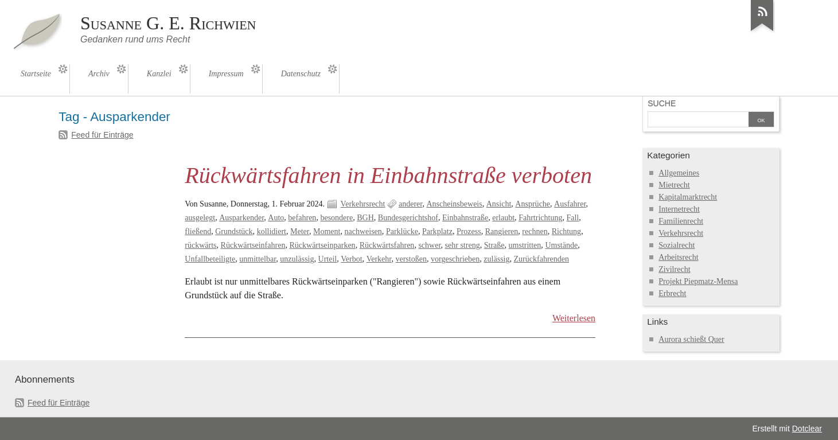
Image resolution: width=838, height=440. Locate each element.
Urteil (327, 259)
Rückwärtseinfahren (253, 245)
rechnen (534, 231)
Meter (299, 231)
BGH (365, 217)
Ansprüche (532, 204)
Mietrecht (673, 185)
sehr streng (462, 245)
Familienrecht (680, 221)
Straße (494, 245)
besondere (336, 217)
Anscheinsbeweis (454, 204)
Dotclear (807, 428)
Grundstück (233, 231)
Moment (327, 231)
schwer (429, 245)
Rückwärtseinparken (322, 245)
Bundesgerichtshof (408, 217)
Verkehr (379, 259)
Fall (572, 217)
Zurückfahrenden (542, 259)
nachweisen (362, 231)
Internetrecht (679, 209)
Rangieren (502, 231)
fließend (198, 231)
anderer (410, 204)
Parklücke (402, 231)
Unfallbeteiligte (210, 259)
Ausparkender (241, 217)
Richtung (566, 231)
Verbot (351, 259)
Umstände (561, 245)
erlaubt (503, 217)
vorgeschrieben (455, 259)
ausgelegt (200, 217)
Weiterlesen (573, 318)
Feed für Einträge (102, 134)
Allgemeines (678, 173)
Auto (276, 217)
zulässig (496, 259)
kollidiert (271, 231)
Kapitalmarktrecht (687, 197)
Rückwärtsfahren (387, 245)
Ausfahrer (570, 204)
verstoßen (411, 259)
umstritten (525, 245)
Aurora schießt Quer (691, 339)
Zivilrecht (674, 269)
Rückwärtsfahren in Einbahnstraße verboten (388, 175)
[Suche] (698, 120)
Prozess (469, 231)
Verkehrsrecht (363, 204)
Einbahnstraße (465, 217)
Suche (662, 103)
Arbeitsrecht (678, 257)
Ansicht (499, 204)
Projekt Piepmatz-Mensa (698, 281)
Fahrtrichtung (540, 217)
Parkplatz (437, 231)
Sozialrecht (676, 245)
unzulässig (297, 259)
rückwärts (200, 245)
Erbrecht (672, 293)
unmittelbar (257, 259)
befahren (302, 217)
